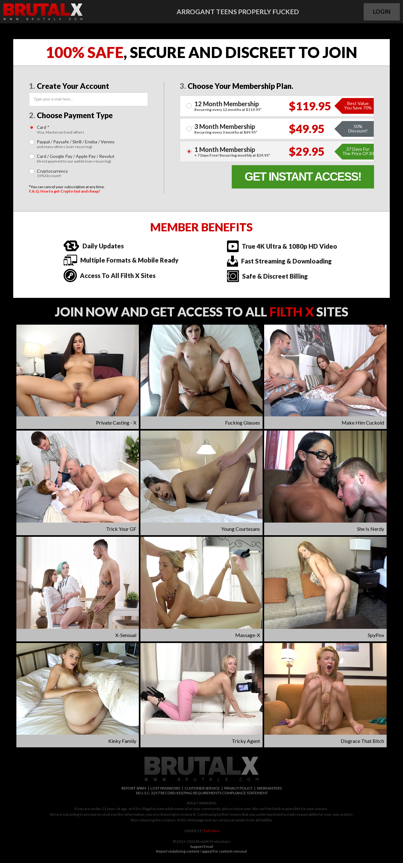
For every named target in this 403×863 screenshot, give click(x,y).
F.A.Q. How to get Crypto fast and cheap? (64, 191)
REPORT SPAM (134, 788)
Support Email (201, 846)
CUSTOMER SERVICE (202, 788)
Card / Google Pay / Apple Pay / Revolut (76, 159)
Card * (60, 130)
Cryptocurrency (52, 173)
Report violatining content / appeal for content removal (201, 851)
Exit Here (211, 830)
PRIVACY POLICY (238, 788)
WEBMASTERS (269, 788)
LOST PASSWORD (165, 788)
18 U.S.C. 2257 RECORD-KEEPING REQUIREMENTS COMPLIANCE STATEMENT (201, 793)
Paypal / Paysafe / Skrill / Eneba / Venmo (76, 144)
